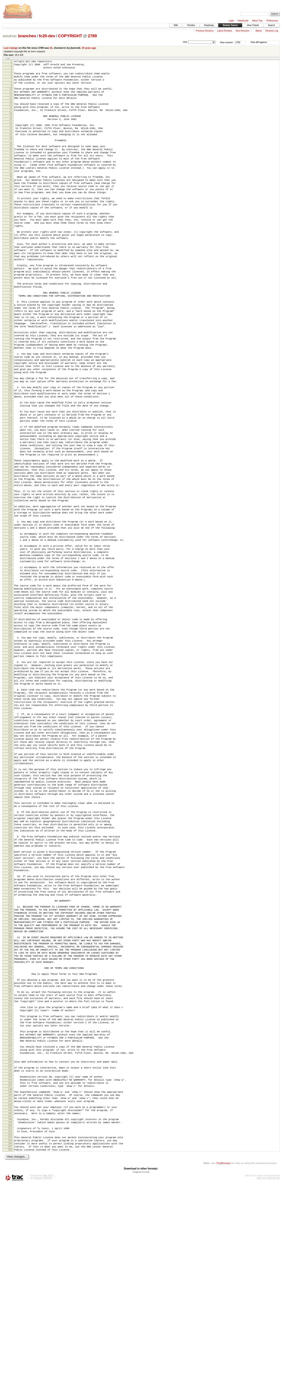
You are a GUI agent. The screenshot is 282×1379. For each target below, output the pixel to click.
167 (10, 657)
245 (10, 941)
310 (10, 1175)
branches (27, 36)
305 (10, 1157)
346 (10, 1301)
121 (10, 491)
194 (10, 755)
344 (10, 1294)
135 (10, 542)
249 (10, 955)
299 (10, 1137)
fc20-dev (47, 36)
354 (10, 1329)
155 (10, 615)
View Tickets (253, 25)
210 (10, 814)
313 (10, 1186)
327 (10, 1236)
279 (10, 1064)
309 (10, 1172)
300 (10, 1140)
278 (10, 1060)
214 (10, 829)
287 (10, 1094)
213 (10, 825)
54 (10, 251)
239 (10, 920)
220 (10, 850)
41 (10, 204)
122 (10, 494)
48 (10, 229)
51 (10, 240)
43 (10, 211)
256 (10, 981)
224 (10, 865)
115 (10, 470)
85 (10, 362)
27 (10, 153)
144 (10, 575)
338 (10, 1273)
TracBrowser (223, 1358)
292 (10, 1111)
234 (10, 901)
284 (10, 1082)
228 (10, 879)
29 (10, 160)
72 (10, 316)
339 (10, 1276)
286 (10, 1090)
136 (10, 546)
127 (10, 513)
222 (10, 858)
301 (10, 1143)
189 (10, 738)
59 (10, 269)
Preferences (272, 20)
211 (10, 817)
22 (10, 135)
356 (10, 1336)
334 (10, 1258)
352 (10, 1322)
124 (10, 502)
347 (10, 1305)
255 (10, 977)
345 (10, 1298)
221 (10, 854)
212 (10, 821)
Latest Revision (224, 31)
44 (10, 215)
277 (10, 1057)
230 (10, 887)
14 (10, 108)
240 (10, 923)
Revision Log (271, 31)
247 (10, 948)
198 (10, 770)
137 (10, 550)
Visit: (185, 42)
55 (10, 255)
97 (10, 405)
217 (10, 839)
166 (10, 654)
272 (10, 1039)
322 (10, 1218)
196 (10, 763)
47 (10, 226)
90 (10, 380)
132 (10, 531)
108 (10, 444)
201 (10, 781)
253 (10, 970)
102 (10, 424)
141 (10, 565)
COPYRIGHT (70, 36)
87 (10, 369)
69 (10, 304)
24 (10, 143)
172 (10, 676)
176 (10, 690)
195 (10, 759)
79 (10, 340)
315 (10, 1192)
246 (10, 945)
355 (10, 1333)
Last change (11, 48)
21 (10, 132)
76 (10, 330)
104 (10, 431)
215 (10, 832)
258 (10, 988)
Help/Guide (243, 20)
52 (10, 243)
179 (10, 701)
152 (10, 603)
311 (10, 1178)
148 (10, 589)
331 (10, 1248)
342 (10, 1287)
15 (10, 111)
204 (10, 792)
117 (10, 476)
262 (10, 1002)
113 (10, 462)
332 (10, 1252)
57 (10, 261)
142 (10, 568)
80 (10, 343)
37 (10, 190)
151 (10, 600)
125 (10, 506)
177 (10, 693)
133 (10, 535)
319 (10, 1206)
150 (10, 597)
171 (10, 672)
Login (231, 20)
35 (10, 182)
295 (10, 1123)
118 (10, 480)
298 (10, 1133)
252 (10, 967)
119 (10, 484)
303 (10, 1150)
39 (10, 196)
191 (10, 744)
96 (10, 402)
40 (10, 200)
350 (10, 1316)
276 (10, 1053)
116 (10, 473)
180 (10, 705)
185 (10, 723)
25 (10, 147)
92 (10, 387)
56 (10, 258)
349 (10, 1312)
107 (10, 442)
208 (10, 806)
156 (10, 617)
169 (10, 664)
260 (10, 995)
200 (10, 777)
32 (10, 171)
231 (10, 891)
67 (10, 298)
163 (10, 643)
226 (10, 873)
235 (10, 905)
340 (10, 1280)
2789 (92, 36)
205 (10, 796)
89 (10, 377)
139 (10, 557)
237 (10, 912)
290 (10, 1104)
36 (10, 186)
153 (10, 607)
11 (10, 97)
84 (10, 358)
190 (10, 740)
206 (10, 800)
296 (10, 1126)
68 (10, 301)
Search (271, 25)
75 (10, 326)
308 (10, 1168)
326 (10, 1232)
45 (10, 219)
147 (10, 585)
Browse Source (230, 25)
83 (10, 354)
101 (10, 420)
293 (10, 1115)
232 (10, 894)
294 (10, 1119)
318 (10, 1204)
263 (10, 1006)
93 (10, 391)
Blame (259, 31)
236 (10, 908)
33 (10, 175)
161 (10, 635)
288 (10, 1096)
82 (10, 351)
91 (10, 383)
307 (10, 1164)
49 (10, 233)
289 (10, 1100)
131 (10, 528)
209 (10, 810)
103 (10, 428)
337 (10, 1270)
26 (10, 150)
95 (10, 398)
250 (10, 959)
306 (10, 1160)
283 (10, 1079)
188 (10, 734)
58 (10, 265)
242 (10, 931)
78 (10, 336)
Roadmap (209, 25)
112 (10, 459)
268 (10, 1024)
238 (10, 916)
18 (10, 122)
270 (10, 1032)
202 (10, 785)
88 (10, 373)
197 (10, 767)
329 (10, 1241)
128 (10, 517)
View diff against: (265, 42)
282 (10, 1075)
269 (10, 1028)
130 (10, 524)
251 (10, 963)
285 (10, 1086)
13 (10, 104)
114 (10, 466)
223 (10, 862)
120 (10, 488)
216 (10, 835)
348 (10, 1308)
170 (10, 668)
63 (10, 283)
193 (10, 752)
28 (10, 157)
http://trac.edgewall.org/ (268, 1373)
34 (10, 179)
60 (10, 272)
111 (10, 456)
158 (10, 625)
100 (10, 416)
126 (10, 509)
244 (10, 938)
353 (10, 1326)
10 (10, 93)
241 (10, 927)
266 (10, 1017)
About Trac (257, 20)
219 (10, 847)
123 (10, 498)
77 (10, 333)
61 (10, 275)
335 (10, 1262)
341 (10, 1284)
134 (10, 538)
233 (10, 897)
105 (10, 434)
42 (10, 208)
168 (10, 661)
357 (10, 1340)
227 (10, 877)
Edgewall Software (42, 1373)
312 (10, 1182)
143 (10, 571)
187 (10, 730)
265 (10, 1014)
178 (10, 697)
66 (10, 294)
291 (10, 1108)
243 (10, 935)
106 (10, 438)
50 (10, 237)
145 (10, 579)
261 (10, 999)
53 (51, 48)
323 (10, 1221)
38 (10, 194)
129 (10, 521)
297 (10, 1130)
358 (10, 1344)
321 (10, 1214)
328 (10, 1238)
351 (10, 1318)
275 (10, 1050)
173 (10, 678)
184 (10, 719)
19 (10, 125)
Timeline (191, 25)
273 (10, 1043)
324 (10, 1224)
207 (10, 802)
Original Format (141, 1367)
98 (10, 409)
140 (10, 561)
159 (10, 629)
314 (10, 1189)
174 (10, 682)
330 (10, 1245)
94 (10, 395)
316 (10, 1196)
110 (10, 452)
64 (10, 287)
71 (10, 312)
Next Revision (242, 31)
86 (10, 366)
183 (10, 716)
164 (10, 647)
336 (10, 1266)
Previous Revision (204, 31)
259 (10, 992)
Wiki (176, 25)
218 (10, 843)
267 (10, 1021)
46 (10, 222)
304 (10, 1154)
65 (10, 290)
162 (10, 639)
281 (10, 1071)
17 (10, 118)
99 (10, 413)
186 (10, 726)
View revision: (227, 42)
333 (10, 1255)
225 (10, 869)
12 (10, 100)
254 (10, 974)
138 (10, 553)
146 (10, 583)
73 (10, 319)
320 (10, 1210)
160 (10, 632)
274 (10, 1047)
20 (10, 129)
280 (10, 1067)
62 (10, 279)
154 (10, 611)
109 (10, 448)
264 (10, 1010)
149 (10, 593)
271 (10, 1035)
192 (10, 748)
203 (10, 788)
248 (10, 952)
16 (10, 115)
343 (10, 1291)
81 (10, 347)
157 (10, 621)
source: (10, 36)
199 (10, 773)
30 (10, 164)
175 (10, 686)
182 (10, 712)
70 (10, 308)
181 (10, 708)
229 (10, 883)
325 (10, 1228)
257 (10, 985)
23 (10, 139)
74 (10, 322)
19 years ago (89, 48)
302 (10, 1146)
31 (10, 167)
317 (10, 1200)
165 (10, 650)
